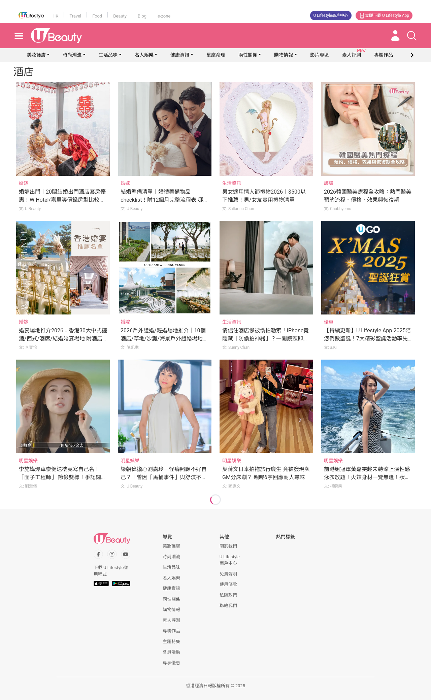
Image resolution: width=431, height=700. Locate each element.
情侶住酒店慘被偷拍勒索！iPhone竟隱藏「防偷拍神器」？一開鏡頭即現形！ (265, 338)
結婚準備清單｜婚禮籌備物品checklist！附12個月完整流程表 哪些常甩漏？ (164, 200)
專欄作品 (171, 630)
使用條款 (228, 584)
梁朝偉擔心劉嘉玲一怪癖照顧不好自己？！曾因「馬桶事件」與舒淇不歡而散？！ (164, 477)
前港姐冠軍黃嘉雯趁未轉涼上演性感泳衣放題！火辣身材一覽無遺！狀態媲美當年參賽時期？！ (367, 477)
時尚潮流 (72, 55)
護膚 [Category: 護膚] (328, 183)
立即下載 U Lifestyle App (384, 15)
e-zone (164, 16)
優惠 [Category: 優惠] (328, 322)
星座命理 (215, 55)
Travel (75, 16)
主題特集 (171, 641)
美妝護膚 (36, 55)
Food (97, 16)
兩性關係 (247, 55)
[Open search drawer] (412, 35)
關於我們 (228, 545)
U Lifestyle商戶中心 (331, 15)
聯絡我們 (228, 605)
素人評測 (171, 620)
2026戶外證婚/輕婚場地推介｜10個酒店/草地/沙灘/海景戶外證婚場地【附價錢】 (163, 338)
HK (55, 16)
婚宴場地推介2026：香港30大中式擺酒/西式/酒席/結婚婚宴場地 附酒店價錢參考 (63, 338)
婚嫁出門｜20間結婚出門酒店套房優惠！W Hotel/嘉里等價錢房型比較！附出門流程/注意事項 (62, 200)
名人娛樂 (144, 55)
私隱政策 (228, 595)
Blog (142, 16)
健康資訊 (179, 55)
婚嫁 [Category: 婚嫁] (23, 183)
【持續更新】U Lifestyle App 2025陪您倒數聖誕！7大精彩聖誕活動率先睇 (367, 338)
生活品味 (108, 55)
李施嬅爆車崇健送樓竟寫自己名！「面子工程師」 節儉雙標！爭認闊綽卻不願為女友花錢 (62, 477)
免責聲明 (228, 573)
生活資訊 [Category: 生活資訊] (231, 183)
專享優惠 (171, 662)
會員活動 (171, 652)
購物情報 (283, 55)
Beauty (120, 16)
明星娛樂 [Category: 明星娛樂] (28, 460)
